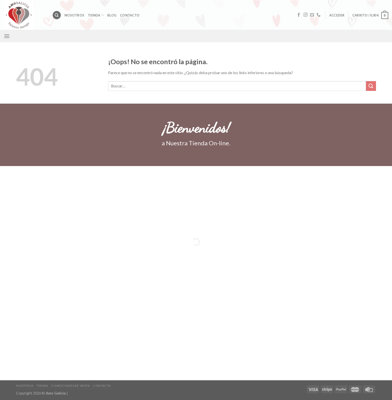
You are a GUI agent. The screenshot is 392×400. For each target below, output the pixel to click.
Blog (111, 15)
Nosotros (74, 15)
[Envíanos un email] (312, 15)
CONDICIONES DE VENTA (70, 386)
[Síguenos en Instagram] (306, 15)
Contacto (130, 15)
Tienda (96, 15)
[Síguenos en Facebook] (299, 15)
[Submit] (371, 86)
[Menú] (7, 36)
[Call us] (318, 15)
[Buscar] (57, 15)
